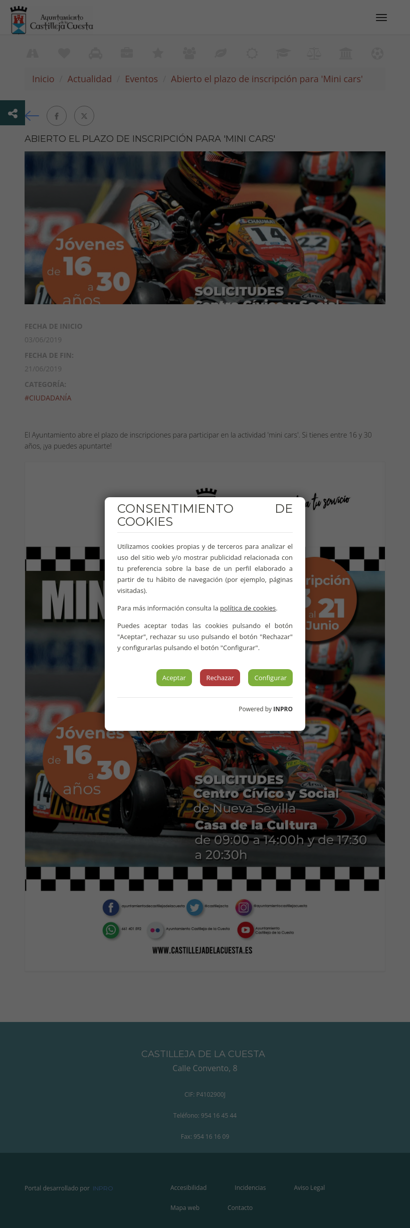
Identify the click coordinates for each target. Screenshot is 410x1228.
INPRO (283, 709)
